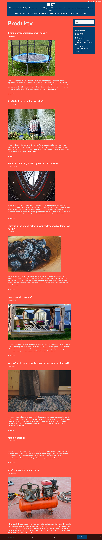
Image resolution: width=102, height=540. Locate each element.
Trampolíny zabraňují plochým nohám (27, 32)
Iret (51, 4)
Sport (77, 13)
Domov (30, 13)
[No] (100, 537)
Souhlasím (82, 537)
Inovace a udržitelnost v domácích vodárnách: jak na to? (84, 42)
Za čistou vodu (79, 38)
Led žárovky (79, 51)
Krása (43, 13)
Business (23, 13)
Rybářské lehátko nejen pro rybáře (26, 101)
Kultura (50, 13)
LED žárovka (79, 46)
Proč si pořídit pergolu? (20, 296)
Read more (52, 89)
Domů (17, 13)
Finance (37, 13)
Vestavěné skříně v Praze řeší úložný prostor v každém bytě (38, 362)
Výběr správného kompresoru (23, 469)
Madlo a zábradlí (16, 437)
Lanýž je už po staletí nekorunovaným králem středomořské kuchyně (39, 227)
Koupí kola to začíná (81, 49)
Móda (56, 13)
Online (62, 13)
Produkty (70, 13)
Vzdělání (84, 13)
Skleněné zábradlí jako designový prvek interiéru (33, 163)
